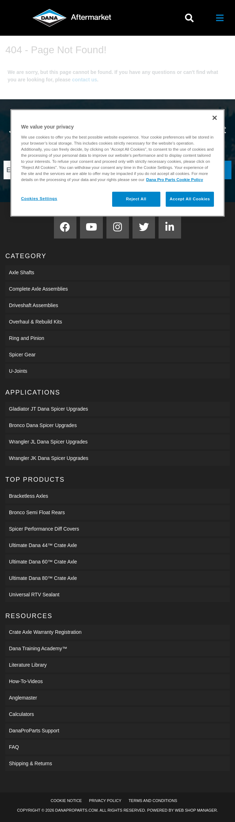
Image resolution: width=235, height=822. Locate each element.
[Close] (214, 118)
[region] (117, 163)
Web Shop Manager (196, 810)
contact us (84, 79)
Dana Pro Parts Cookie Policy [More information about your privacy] (174, 179)
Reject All (136, 199)
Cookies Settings (39, 198)
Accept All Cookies (190, 199)
